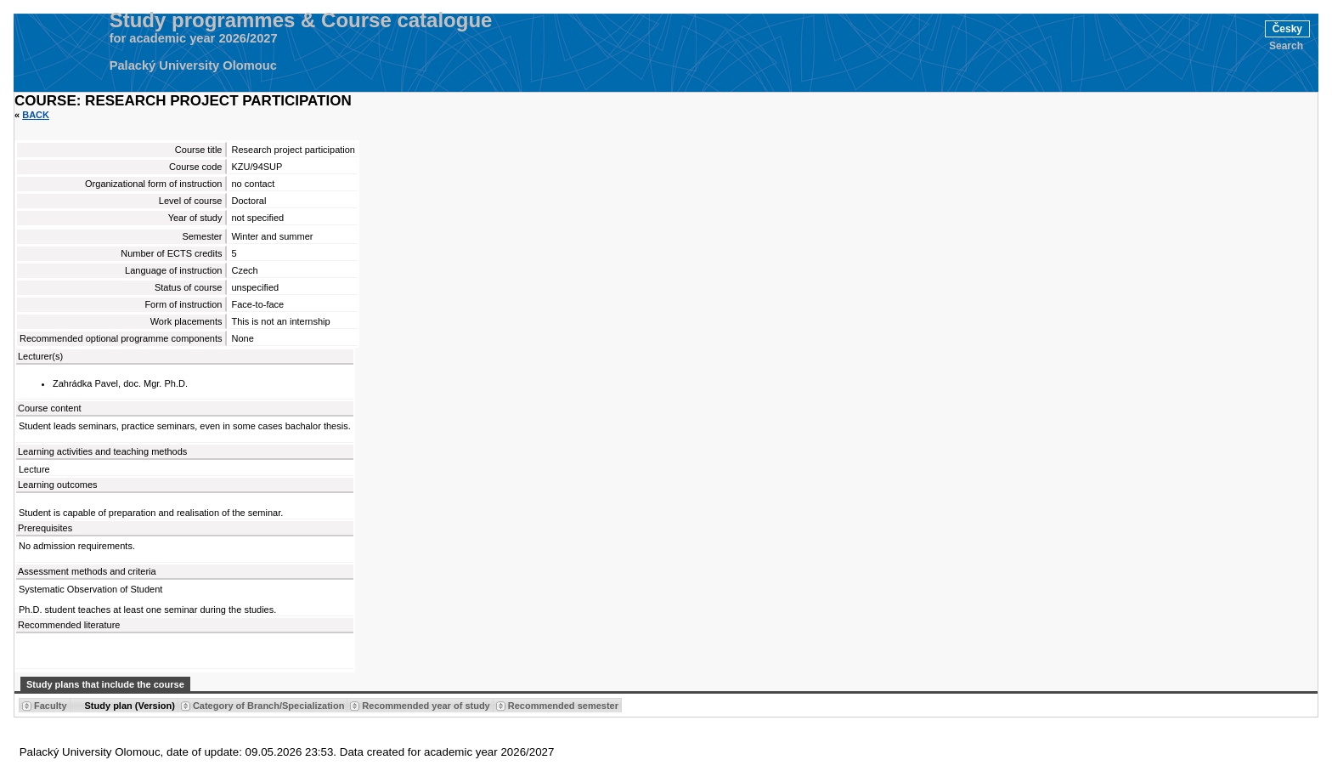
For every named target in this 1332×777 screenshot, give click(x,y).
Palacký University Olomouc (193, 65)
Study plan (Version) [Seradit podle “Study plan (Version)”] (130, 705)
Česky (1287, 29)
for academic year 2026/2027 (194, 38)
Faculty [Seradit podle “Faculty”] (50, 705)
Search (1286, 46)
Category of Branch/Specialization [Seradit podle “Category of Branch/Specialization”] (268, 705)
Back (35, 115)
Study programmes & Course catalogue (301, 20)
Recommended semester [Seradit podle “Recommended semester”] (563, 705)
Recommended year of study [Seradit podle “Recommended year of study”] (425, 705)
